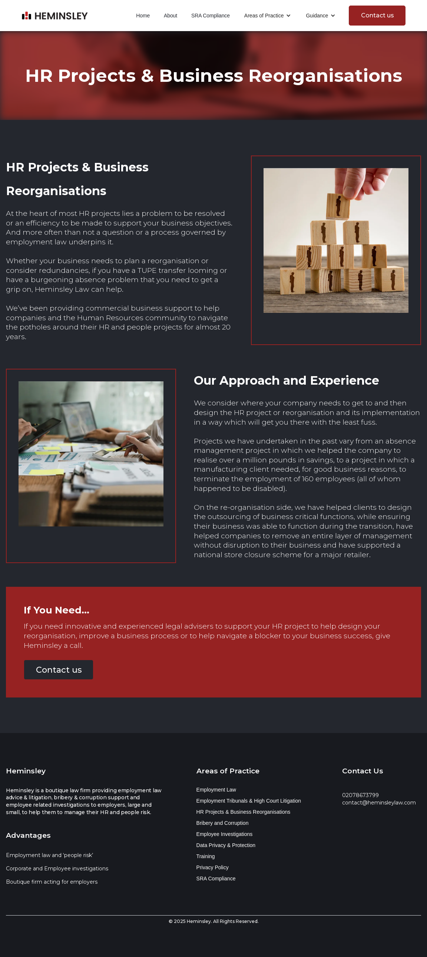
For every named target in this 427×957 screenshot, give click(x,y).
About (170, 16)
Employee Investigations (224, 834)
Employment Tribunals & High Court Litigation (248, 800)
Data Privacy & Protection (226, 845)
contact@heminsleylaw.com (379, 802)
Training (205, 856)
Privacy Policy (212, 867)
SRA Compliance (210, 16)
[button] (268, 16)
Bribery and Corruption (222, 823)
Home (143, 16)
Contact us (377, 15)
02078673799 (360, 795)
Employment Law (216, 789)
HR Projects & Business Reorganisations (243, 811)
